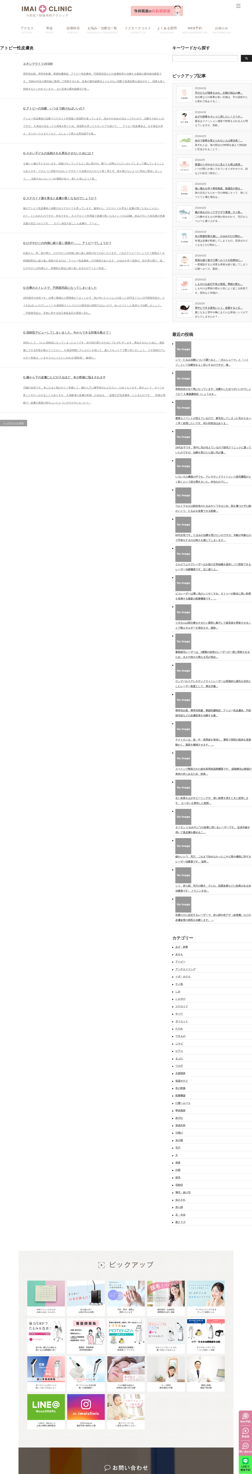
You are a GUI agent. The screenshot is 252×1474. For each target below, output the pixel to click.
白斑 (177, 1170)
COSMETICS (138, 30)
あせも (179, 954)
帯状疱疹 (180, 1110)
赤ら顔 (179, 1207)
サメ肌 (179, 984)
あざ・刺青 (181, 947)
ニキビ (179, 1043)
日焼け (179, 1132)
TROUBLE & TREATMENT (102, 30)
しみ (177, 991)
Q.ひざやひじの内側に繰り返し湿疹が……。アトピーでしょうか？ (94, 273)
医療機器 (180, 1095)
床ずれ (179, 1118)
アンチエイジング (185, 969)
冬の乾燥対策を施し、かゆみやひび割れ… (219, 236)
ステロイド (181, 1006)
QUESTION (167, 30)
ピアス (179, 1051)
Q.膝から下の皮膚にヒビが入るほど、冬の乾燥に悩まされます (89, 438)
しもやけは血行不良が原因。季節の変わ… (219, 284)
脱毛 (177, 1177)
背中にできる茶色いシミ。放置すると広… (219, 307)
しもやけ (180, 998)
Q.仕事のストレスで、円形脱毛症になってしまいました (82, 325)
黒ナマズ (180, 1222)
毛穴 (177, 1147)
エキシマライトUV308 (47, 63)
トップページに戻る (13, 491)
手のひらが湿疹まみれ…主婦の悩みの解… (219, 92)
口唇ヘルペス (182, 1103)
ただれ (179, 1028)
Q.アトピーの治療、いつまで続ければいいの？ (73, 116)
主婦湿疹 (180, 1073)
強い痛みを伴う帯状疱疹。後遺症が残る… (219, 188)
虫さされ (180, 1199)
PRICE (50, 30)
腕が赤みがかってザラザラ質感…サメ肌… (219, 212)
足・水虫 (180, 1214)
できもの (180, 1036)
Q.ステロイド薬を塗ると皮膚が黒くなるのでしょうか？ (83, 221)
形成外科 (180, 1125)
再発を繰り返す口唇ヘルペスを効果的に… (219, 260)
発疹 (177, 1162)
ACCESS (27, 30)
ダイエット (181, 1021)
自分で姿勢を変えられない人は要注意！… (219, 140)
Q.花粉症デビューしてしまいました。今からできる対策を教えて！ (89, 381)
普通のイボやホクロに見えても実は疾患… (219, 164)
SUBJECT (73, 30)
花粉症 (179, 1184)
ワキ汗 (179, 1066)
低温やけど (181, 1080)
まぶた (179, 1058)
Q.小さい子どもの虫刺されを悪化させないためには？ (80, 168)
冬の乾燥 (180, 1088)
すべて (179, 1013)
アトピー (180, 961)
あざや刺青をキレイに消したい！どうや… (219, 116)
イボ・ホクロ (182, 976)
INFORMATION (222, 30)
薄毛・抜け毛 (182, 1192)
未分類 (179, 1140)
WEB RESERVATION (195, 30)
